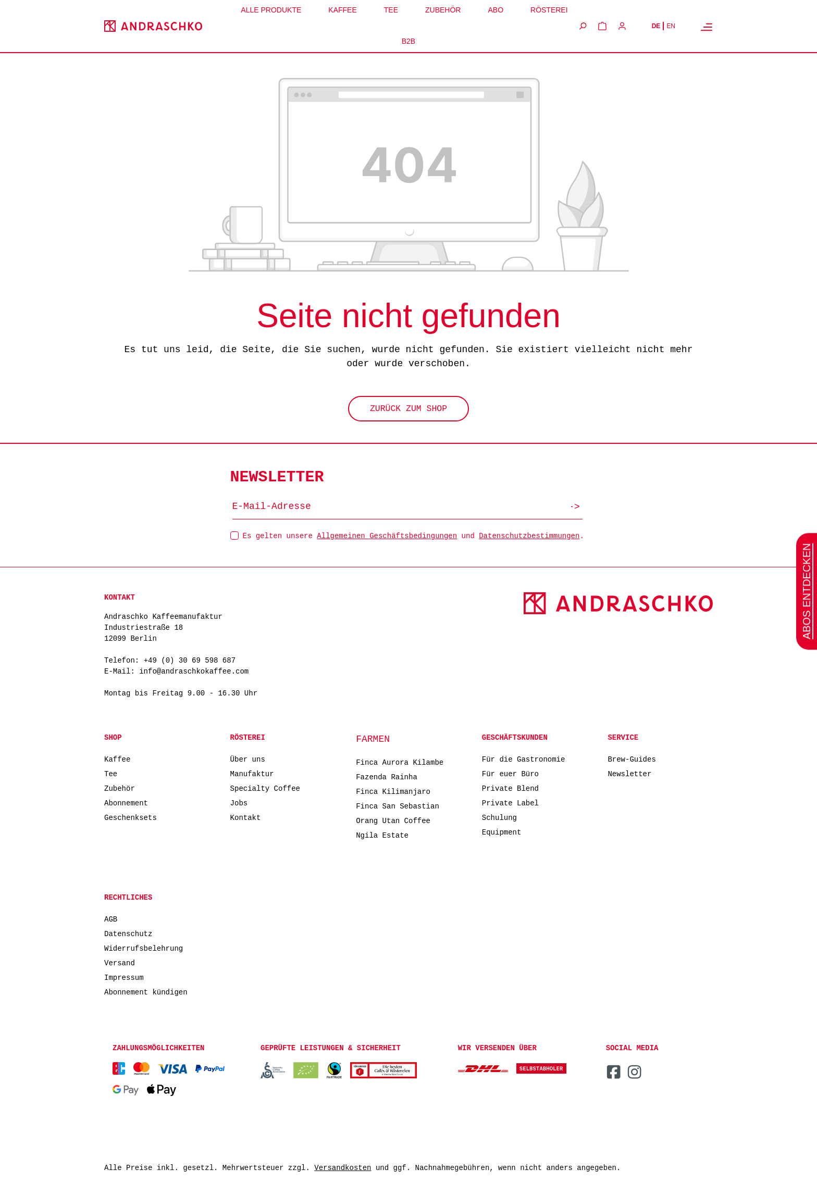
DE (656, 26)
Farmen (373, 739)
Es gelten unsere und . (413, 535)
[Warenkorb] (602, 26)
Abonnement (126, 802)
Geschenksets (130, 817)
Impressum (124, 977)
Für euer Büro (510, 773)
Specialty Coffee (265, 788)
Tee (110, 773)
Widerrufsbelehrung (143, 948)
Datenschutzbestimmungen (529, 535)
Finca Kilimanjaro (393, 791)
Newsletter (629, 773)
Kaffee (117, 759)
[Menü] (706, 26)
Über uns (247, 759)
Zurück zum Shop (408, 410)
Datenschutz (128, 933)
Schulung (499, 817)
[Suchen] (582, 26)
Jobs (239, 802)
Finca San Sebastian (397, 806)
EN (670, 26)
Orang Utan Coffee (393, 820)
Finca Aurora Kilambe (399, 762)
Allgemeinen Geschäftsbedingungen (387, 535)
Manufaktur (252, 773)
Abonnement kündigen (146, 992)
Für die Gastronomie (523, 759)
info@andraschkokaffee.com (194, 672)
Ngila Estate (382, 835)
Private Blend (510, 788)
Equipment (502, 832)
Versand (119, 962)
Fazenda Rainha (386, 776)
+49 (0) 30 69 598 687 (190, 661)
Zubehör (119, 788)
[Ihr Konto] (622, 26)
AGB (110, 919)
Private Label (510, 802)
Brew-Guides (631, 759)
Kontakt (245, 817)
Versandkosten (342, 1168)
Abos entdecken (806, 591)
